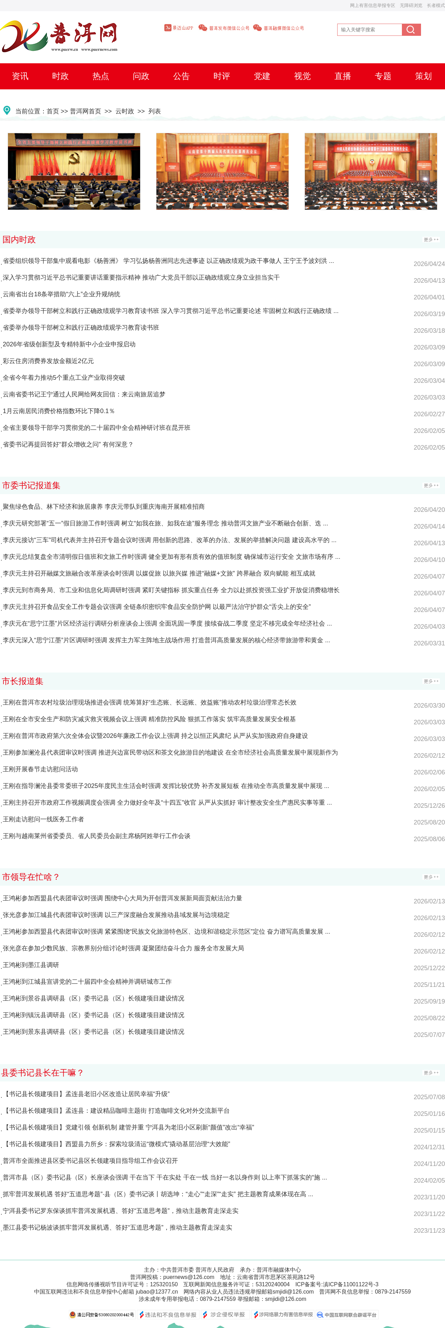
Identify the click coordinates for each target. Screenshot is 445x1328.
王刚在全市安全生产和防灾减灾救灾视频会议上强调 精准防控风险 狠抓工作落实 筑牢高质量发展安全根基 (149, 719)
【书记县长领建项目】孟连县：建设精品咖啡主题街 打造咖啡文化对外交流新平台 (116, 1110)
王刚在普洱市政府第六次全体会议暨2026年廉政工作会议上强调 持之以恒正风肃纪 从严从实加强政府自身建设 (155, 735)
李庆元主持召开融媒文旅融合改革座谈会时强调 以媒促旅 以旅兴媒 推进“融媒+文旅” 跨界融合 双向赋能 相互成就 (159, 573)
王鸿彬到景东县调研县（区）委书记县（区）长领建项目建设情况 (93, 1031)
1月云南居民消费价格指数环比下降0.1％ (59, 411)
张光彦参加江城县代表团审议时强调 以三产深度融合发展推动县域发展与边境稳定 (116, 914)
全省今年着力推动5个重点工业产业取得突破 (64, 377)
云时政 (124, 111)
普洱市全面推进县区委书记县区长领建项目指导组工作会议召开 (90, 1160)
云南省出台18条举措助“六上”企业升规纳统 (61, 294)
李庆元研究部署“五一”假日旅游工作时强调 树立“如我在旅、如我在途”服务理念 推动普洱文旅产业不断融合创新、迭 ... (165, 523)
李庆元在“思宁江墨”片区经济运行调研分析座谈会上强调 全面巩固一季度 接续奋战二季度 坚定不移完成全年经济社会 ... (167, 623)
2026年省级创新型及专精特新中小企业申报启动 (69, 344)
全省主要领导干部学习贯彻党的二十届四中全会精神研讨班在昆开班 (97, 427)
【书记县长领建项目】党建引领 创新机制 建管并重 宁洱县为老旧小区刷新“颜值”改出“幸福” (128, 1127)
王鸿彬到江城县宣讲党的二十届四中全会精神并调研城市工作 (87, 981)
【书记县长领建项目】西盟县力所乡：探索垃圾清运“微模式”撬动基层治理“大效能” (116, 1144)
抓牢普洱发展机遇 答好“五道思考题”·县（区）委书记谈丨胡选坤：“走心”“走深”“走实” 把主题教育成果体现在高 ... (158, 1194)
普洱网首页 (85, 111)
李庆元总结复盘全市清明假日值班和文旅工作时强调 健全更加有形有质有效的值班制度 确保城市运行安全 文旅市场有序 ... (171, 556)
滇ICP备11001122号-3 (351, 1284)
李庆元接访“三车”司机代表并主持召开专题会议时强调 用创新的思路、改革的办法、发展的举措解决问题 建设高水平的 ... (170, 540)
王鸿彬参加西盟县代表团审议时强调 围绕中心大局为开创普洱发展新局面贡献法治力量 (122, 898)
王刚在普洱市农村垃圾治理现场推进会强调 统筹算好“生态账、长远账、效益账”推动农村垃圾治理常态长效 (150, 702)
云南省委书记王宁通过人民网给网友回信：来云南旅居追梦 (84, 394)
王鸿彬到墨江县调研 (31, 964)
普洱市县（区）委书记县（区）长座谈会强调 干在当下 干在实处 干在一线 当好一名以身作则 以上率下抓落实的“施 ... (165, 1177)
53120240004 (273, 1284)
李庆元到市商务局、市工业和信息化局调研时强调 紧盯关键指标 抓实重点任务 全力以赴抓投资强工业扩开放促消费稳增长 (171, 590)
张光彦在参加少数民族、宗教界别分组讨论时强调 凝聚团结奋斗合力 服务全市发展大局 (123, 948)
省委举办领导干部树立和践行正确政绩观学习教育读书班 (81, 327)
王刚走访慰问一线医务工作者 (43, 819)
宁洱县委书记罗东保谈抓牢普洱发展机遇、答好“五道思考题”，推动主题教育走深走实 (120, 1210)
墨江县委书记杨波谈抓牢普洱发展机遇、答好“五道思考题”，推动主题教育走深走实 (117, 1227)
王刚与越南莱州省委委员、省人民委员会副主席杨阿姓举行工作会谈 (97, 835)
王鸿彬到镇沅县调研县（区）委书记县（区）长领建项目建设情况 (93, 1015)
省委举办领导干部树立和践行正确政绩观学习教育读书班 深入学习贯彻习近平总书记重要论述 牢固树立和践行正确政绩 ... (171, 310)
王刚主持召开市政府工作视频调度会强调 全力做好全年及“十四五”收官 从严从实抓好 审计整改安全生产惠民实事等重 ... (167, 802)
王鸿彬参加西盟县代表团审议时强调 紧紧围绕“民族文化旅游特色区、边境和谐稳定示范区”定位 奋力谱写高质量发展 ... (166, 931)
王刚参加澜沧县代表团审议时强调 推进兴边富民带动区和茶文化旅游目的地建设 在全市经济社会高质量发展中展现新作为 (170, 752)
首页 (53, 111)
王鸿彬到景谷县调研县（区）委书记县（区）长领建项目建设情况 (93, 998)
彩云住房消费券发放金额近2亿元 (48, 360)
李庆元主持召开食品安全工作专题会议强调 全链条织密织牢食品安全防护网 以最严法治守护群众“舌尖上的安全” (157, 606)
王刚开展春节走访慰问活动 (40, 769)
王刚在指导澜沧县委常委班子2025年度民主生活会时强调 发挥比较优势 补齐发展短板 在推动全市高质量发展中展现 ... (166, 785)
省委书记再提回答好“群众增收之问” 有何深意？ (68, 444)
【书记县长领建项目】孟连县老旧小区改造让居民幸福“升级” (86, 1093)
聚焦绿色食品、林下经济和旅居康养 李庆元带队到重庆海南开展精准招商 (104, 506)
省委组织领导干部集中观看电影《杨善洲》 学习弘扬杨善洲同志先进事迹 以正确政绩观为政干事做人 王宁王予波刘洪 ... (168, 260)
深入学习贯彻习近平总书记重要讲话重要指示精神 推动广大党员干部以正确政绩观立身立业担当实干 (141, 277)
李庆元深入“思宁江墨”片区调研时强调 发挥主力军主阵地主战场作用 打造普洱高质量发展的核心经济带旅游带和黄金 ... (166, 640)
